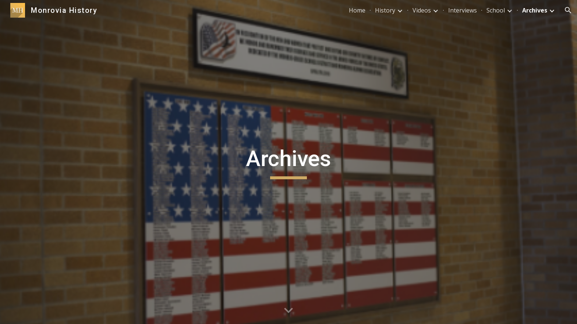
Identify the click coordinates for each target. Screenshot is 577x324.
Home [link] (357, 10)
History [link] (385, 10)
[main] (288, 162)
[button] (568, 10)
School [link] (495, 10)
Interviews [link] (462, 10)
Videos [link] (422, 10)
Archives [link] (534, 10)
